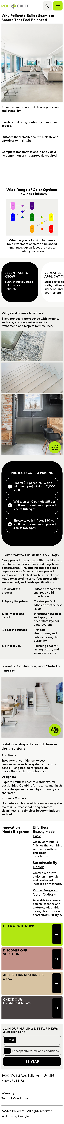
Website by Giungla (15, 1116)
